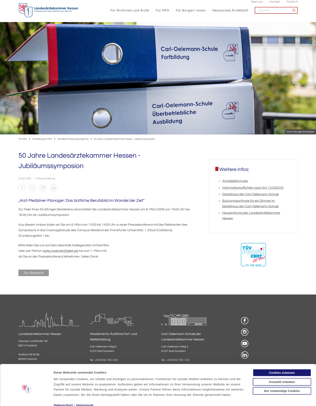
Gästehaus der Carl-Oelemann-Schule (250, 194)
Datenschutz (63, 384)
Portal (291, 4)
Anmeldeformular (235, 181)
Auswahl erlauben (282, 361)
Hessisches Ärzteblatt (230, 12)
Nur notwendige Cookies (282, 370)
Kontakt (275, 4)
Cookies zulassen (282, 352)
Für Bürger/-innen (191, 12)
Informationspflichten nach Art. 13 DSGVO (253, 188)
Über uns (257, 4)
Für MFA (163, 12)
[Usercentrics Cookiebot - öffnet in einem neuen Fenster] (26, 398)
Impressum (85, 384)
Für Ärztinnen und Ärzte (130, 12)
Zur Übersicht (34, 273)
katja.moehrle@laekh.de (60, 251)
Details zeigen (217, 398)
